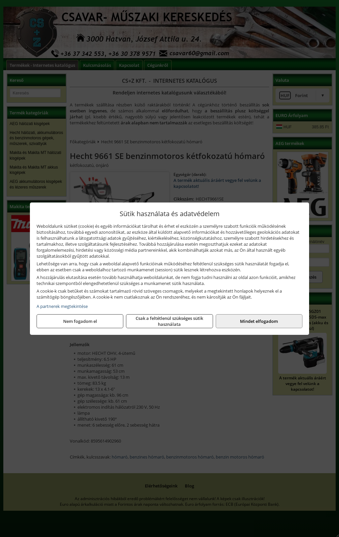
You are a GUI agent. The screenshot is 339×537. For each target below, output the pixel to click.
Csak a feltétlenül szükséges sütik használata (169, 321)
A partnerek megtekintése (62, 306)
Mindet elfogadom (259, 321)
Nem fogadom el (80, 321)
